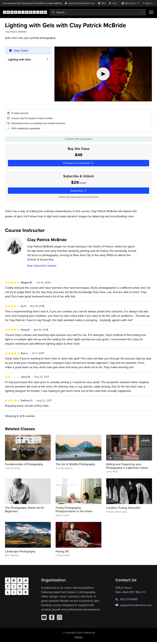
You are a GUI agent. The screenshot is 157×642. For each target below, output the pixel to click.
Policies (79, 637)
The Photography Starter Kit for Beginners (24, 509)
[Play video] (103, 74)
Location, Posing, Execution (123, 508)
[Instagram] (59, 617)
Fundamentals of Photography (24, 464)
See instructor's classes (41, 266)
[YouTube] (44, 617)
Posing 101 (62, 551)
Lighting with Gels (19, 59)
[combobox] (97, 12)
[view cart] (113, 3)
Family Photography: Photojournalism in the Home (74, 509)
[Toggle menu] (151, 12)
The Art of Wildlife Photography (75, 464)
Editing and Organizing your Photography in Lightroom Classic (127, 466)
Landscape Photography (20, 551)
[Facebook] (52, 617)
